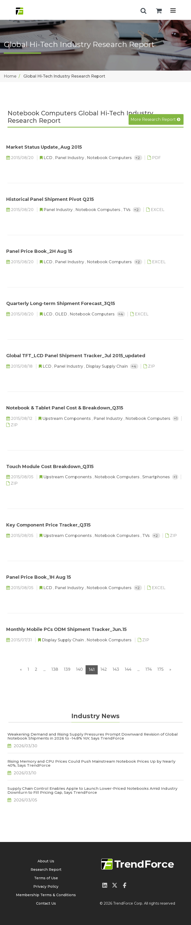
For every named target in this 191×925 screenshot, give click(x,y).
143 (116, 669)
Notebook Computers (110, 157)
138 (54, 669)
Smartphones (156, 477)
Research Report (46, 869)
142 (103, 669)
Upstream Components (67, 418)
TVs (127, 209)
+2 (138, 157)
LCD (48, 157)
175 (160, 669)
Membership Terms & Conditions (46, 895)
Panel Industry (70, 157)
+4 (121, 314)
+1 (176, 418)
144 (128, 669)
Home (10, 76)
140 (79, 669)
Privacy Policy (45, 886)
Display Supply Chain (107, 366)
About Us (46, 861)
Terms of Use (46, 878)
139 (67, 669)
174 (148, 669)
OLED (61, 314)
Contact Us (46, 903)
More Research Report (155, 119)
